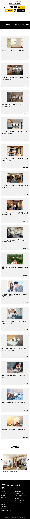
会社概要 (3, 495)
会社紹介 (3, 491)
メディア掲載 (4, 506)
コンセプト (3, 493)
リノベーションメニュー (20, 495)
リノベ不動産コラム (15, 31)
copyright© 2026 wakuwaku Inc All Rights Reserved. (15, 517)
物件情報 (17, 498)
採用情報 (3, 504)
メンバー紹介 (4, 497)
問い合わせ (3, 508)
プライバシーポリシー (6, 510)
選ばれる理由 (18, 491)
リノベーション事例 (19, 500)
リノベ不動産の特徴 (19, 493)
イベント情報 (18, 502)
